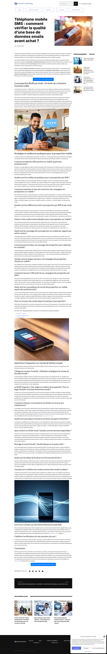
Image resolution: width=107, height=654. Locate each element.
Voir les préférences (98, 648)
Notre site (55, 642)
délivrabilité (17, 561)
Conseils (37, 643)
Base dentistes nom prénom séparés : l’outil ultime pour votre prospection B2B (42, 619)
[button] (104, 636)
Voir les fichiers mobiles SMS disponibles (43, 79)
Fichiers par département (22, 315)
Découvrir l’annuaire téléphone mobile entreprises (43, 564)
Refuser (86, 648)
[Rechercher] (76, 4)
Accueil (31, 640)
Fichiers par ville (20, 317)
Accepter (76, 648)
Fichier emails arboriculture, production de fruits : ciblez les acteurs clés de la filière (88, 70)
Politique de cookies (87, 651)
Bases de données (52, 641)
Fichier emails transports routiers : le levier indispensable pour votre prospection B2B (88, 80)
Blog (39, 640)
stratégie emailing (55, 533)
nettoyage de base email (47, 415)
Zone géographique (70, 641)
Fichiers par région (21, 313)
